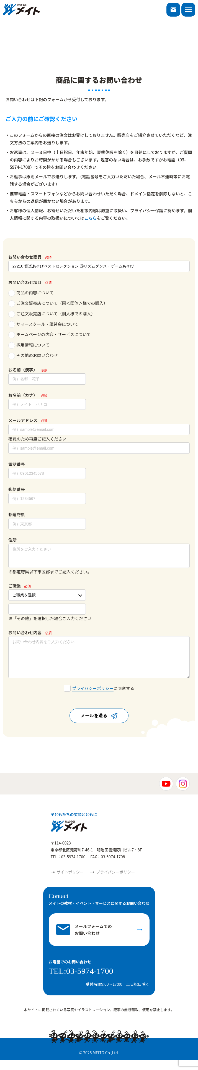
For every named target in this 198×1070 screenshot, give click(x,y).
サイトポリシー (70, 882)
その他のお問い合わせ (33, 355)
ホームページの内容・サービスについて (49, 334)
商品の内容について (31, 293)
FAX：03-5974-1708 (107, 866)
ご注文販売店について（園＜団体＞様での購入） (58, 303)
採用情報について (29, 345)
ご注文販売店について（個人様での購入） (51, 314)
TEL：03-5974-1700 (68, 866)
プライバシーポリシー (93, 698)
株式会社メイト (21, 9)
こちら (90, 218)
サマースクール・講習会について (43, 324)
